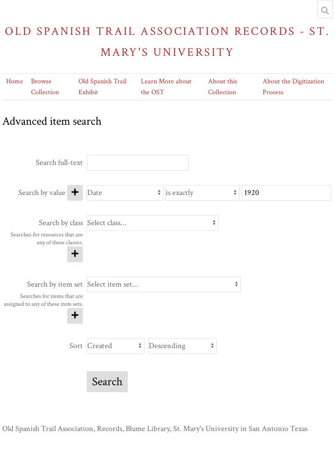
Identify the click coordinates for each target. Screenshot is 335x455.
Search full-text (59, 162)
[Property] (125, 193)
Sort (76, 346)
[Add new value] (75, 193)
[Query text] (286, 193)
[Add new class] (75, 254)
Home (14, 81)
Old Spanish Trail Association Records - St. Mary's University (167, 42)
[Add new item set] (75, 316)
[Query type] (202, 193)
